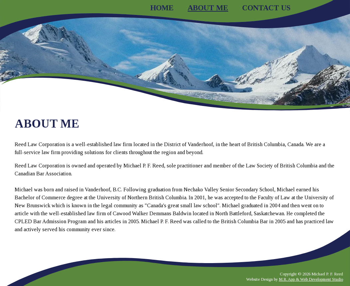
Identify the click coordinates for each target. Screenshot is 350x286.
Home (162, 8)
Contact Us (266, 8)
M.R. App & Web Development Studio (311, 279)
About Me (208, 8)
